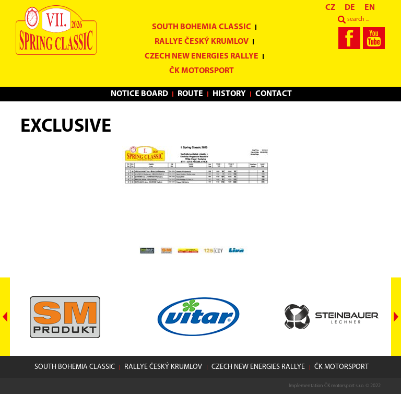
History (229, 94)
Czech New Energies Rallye (201, 56)
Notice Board (139, 94)
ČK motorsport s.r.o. (344, 386)
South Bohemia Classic (201, 27)
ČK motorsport (201, 71)
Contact (273, 94)
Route (190, 94)
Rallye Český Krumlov (202, 42)
